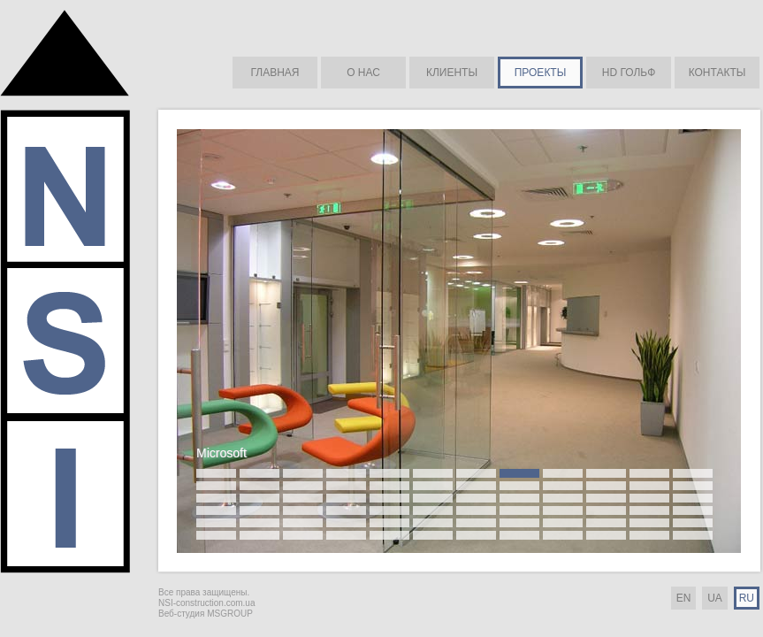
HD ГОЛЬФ (629, 72)
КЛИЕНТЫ (451, 72)
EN (683, 598)
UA (714, 598)
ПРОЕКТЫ (541, 72)
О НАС (363, 72)
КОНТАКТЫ (717, 72)
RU (746, 598)
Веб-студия (181, 613)
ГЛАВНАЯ (274, 72)
